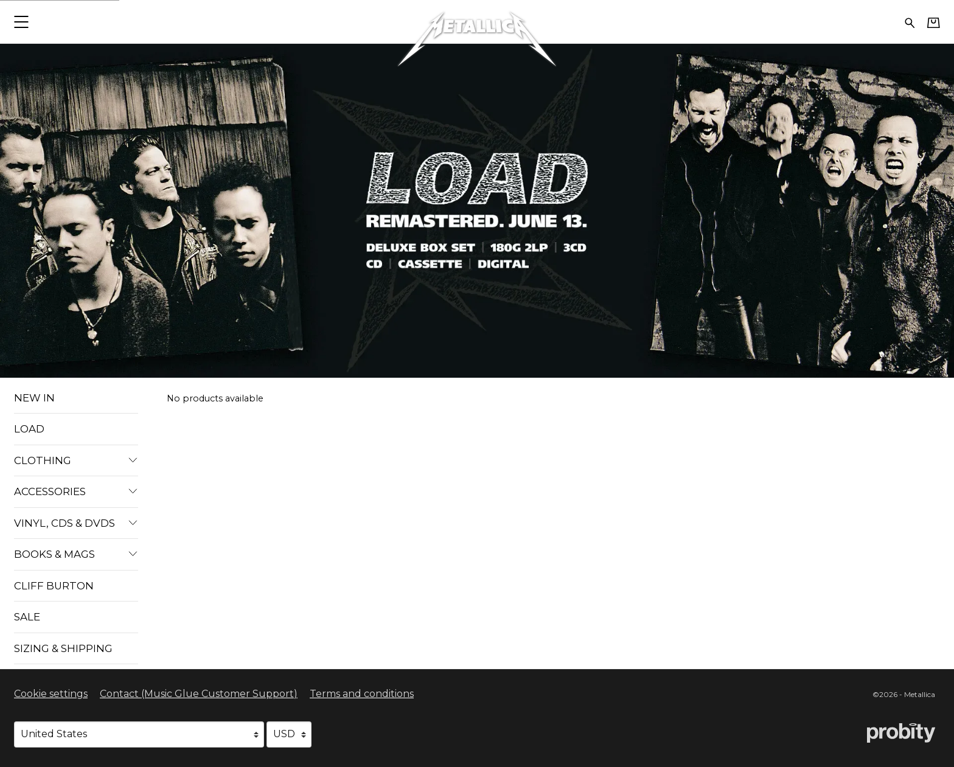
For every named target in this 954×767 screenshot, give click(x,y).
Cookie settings (51, 693)
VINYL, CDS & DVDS (76, 523)
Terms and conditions (362, 693)
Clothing (76, 460)
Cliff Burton (54, 586)
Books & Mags (76, 554)
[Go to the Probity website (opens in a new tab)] (901, 732)
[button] (21, 21)
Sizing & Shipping (63, 648)
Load (29, 429)
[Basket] (933, 22)
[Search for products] (910, 21)
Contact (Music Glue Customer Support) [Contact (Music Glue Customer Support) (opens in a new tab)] (199, 693)
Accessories (76, 491)
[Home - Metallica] (477, 22)
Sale (27, 617)
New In (34, 398)
